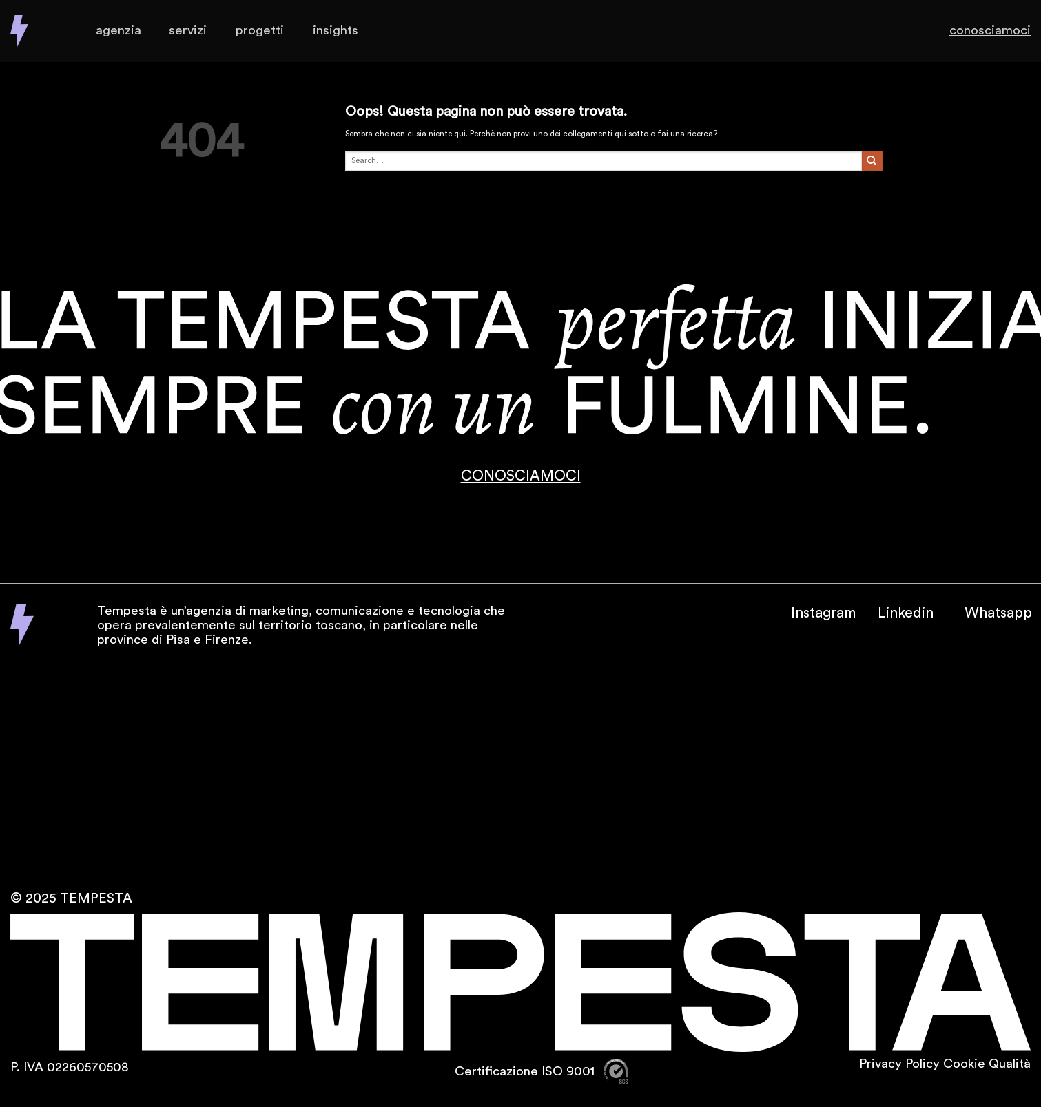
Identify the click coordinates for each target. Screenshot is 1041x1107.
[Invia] (872, 161)
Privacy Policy (899, 1064)
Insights (335, 30)
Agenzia (118, 30)
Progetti (260, 30)
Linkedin (906, 613)
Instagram (823, 613)
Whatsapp (998, 613)
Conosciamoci (986, 30)
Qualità (1010, 1064)
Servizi (188, 30)
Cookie (964, 1064)
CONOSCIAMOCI (521, 476)
